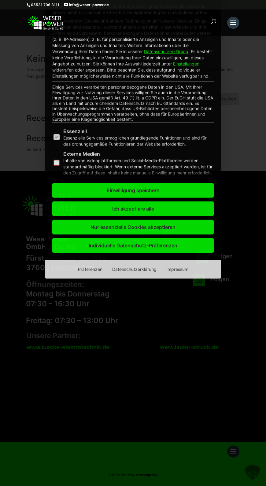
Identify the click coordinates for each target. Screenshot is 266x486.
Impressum (177, 181)
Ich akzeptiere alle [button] (133, 121)
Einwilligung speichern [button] (133, 103)
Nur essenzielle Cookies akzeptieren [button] (133, 139)
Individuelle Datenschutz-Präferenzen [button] (133, 158)
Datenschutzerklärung (134, 181)
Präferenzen (90, 181)
